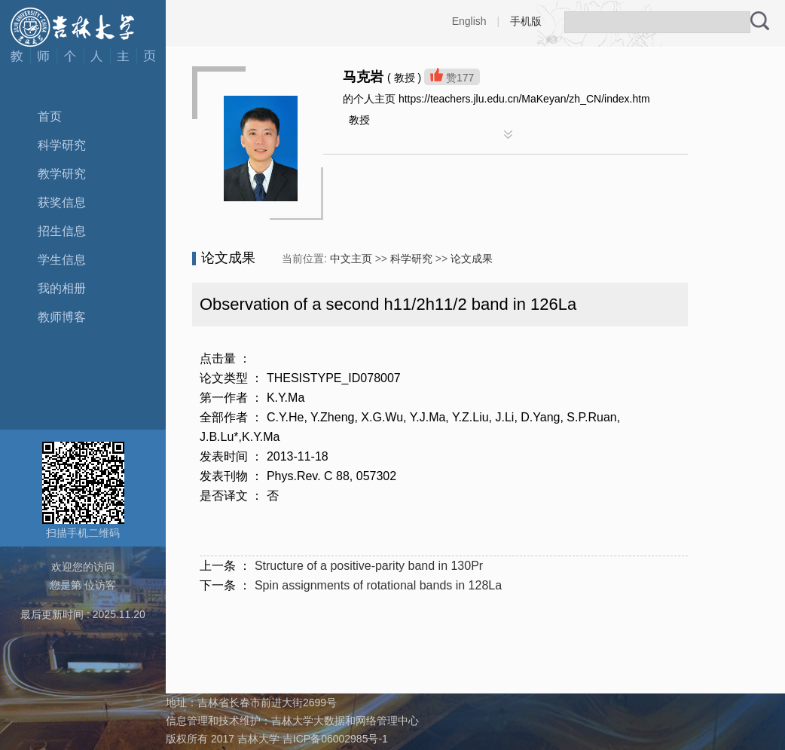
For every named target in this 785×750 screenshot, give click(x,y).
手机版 (526, 21)
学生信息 (62, 259)
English (469, 21)
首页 (50, 116)
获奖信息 (62, 202)
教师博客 (62, 317)
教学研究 (62, 173)
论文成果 (472, 259)
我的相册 (62, 288)
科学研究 (62, 145)
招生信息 (62, 231)
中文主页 (351, 259)
